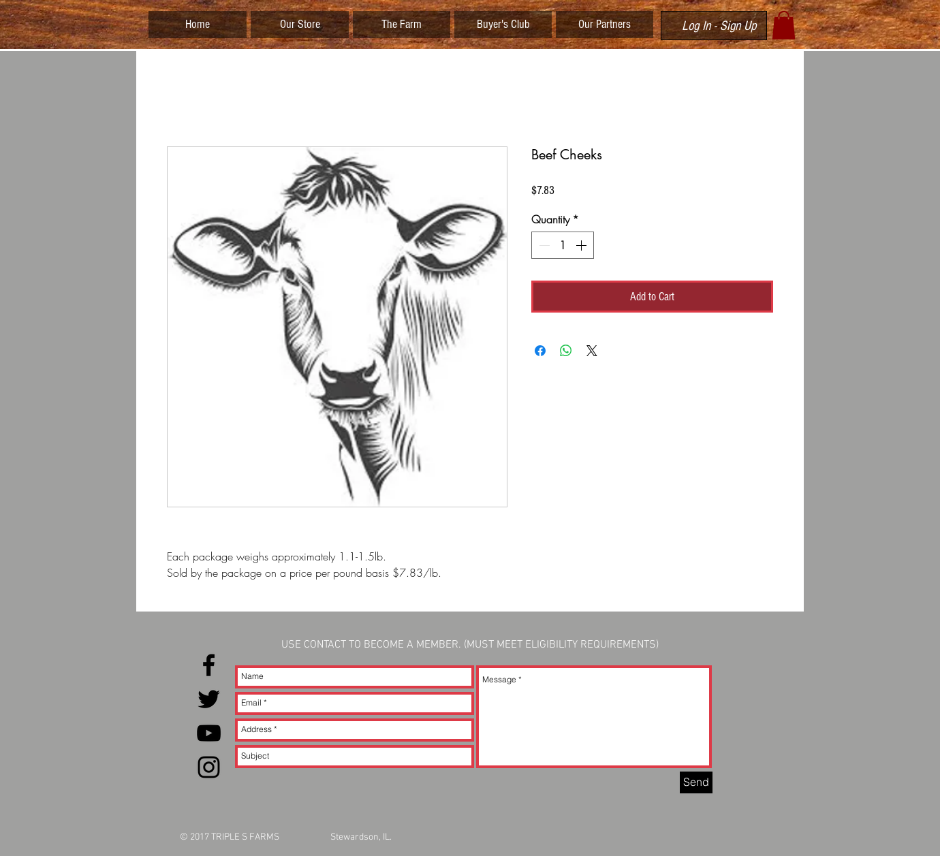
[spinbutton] (562, 245)
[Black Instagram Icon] (208, 767)
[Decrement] (542, 245)
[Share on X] (592, 351)
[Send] (696, 782)
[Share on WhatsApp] (566, 351)
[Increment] (582, 245)
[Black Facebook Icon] (208, 665)
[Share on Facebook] (540, 351)
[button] (784, 25)
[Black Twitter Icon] (208, 699)
